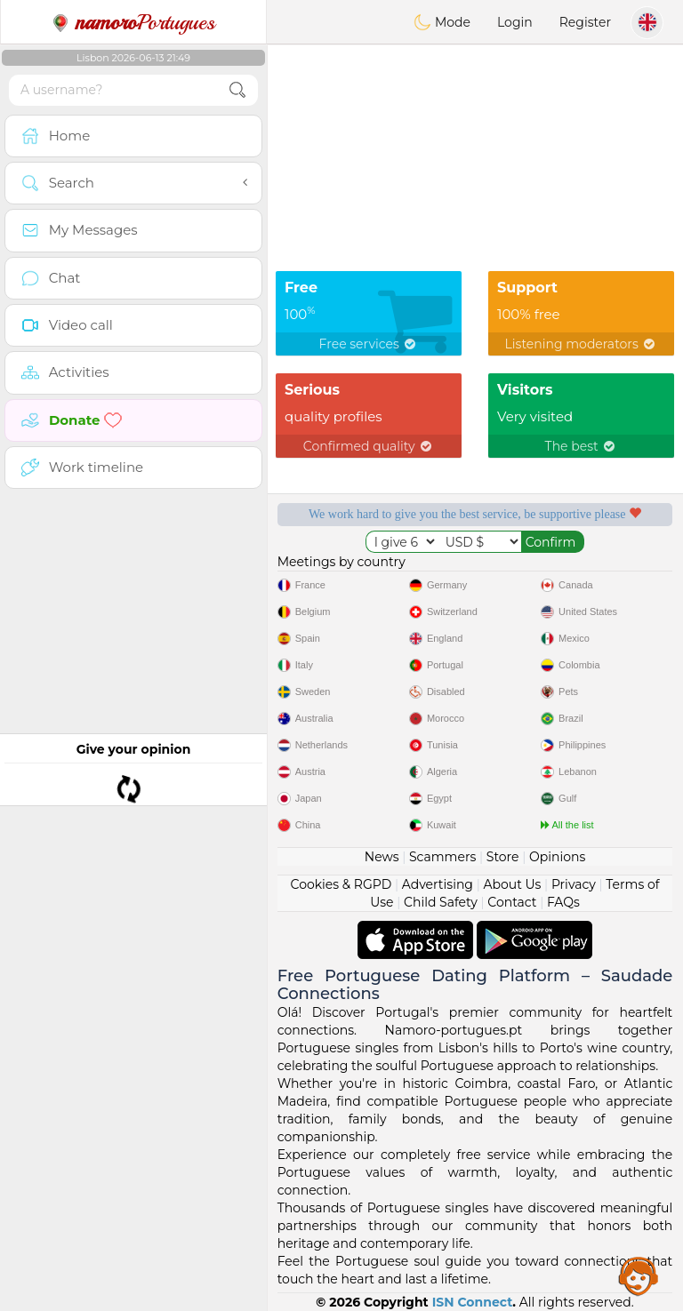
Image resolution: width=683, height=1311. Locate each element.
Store (502, 857)
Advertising (437, 884)
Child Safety (441, 902)
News (382, 857)
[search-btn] (237, 90)
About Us (512, 884)
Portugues (133, 22)
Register (585, 22)
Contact (511, 902)
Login (515, 22)
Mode (442, 22)
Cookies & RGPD (341, 884)
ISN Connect (472, 1302)
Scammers (442, 857)
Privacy (573, 884)
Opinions (557, 857)
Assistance (638, 1275)
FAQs (563, 902)
